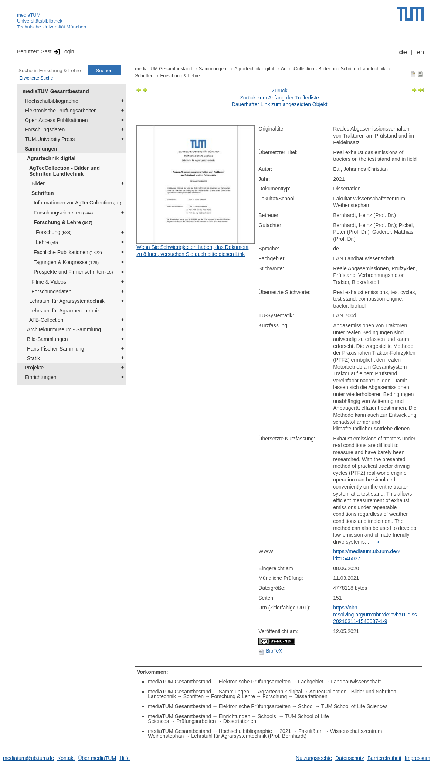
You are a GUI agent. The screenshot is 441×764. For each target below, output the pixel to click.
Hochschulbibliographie (51, 101)
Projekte (34, 368)
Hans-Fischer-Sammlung (55, 349)
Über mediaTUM (97, 758)
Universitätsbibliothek (39, 21)
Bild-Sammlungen (47, 339)
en (420, 52)
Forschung (54, 232)
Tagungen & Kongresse (66, 262)
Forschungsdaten (45, 129)
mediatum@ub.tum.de (28, 758)
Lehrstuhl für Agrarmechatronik (64, 311)
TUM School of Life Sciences (354, 706)
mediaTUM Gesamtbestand (56, 91)
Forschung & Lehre (63, 222)
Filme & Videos (48, 282)
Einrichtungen (41, 377)
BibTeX (270, 651)
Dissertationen (311, 696)
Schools (268, 716)
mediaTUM (29, 15)
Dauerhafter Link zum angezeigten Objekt (279, 104)
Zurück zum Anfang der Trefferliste (279, 98)
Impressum (417, 758)
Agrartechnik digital (51, 158)
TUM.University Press (50, 139)
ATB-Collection (46, 320)
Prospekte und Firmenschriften (73, 272)
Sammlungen (41, 149)
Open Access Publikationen (56, 120)
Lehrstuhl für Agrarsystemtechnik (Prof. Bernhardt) (248, 736)
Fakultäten (310, 731)
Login (63, 51)
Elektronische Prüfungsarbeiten (61, 111)
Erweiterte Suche (36, 78)
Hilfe (124, 758)
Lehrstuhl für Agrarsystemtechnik (67, 301)
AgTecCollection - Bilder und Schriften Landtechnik (64, 171)
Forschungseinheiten (63, 213)
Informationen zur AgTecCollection (77, 203)
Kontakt (66, 758)
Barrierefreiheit (384, 758)
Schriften (42, 193)
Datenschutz (349, 758)
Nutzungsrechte (314, 758)
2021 (285, 731)
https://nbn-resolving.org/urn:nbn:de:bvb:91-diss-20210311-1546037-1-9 (375, 614)
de (403, 52)
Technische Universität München (51, 27)
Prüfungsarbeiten (196, 721)
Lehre (47, 242)
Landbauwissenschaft (356, 681)
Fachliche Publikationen (68, 252)
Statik (33, 358)
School (306, 706)
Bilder (38, 183)
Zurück (280, 91)
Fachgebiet (310, 681)
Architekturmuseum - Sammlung (64, 329)
